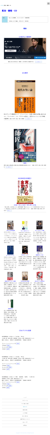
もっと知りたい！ (38, 61)
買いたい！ (9, 210)
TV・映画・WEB (25, 403)
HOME (2, 5)
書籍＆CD (25, 406)
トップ (25, 397)
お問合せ (25, 425)
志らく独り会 (25, 416)
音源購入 (18, 343)
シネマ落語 (25, 412)
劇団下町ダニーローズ (25, 419)
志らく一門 (25, 422)
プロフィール (25, 400)
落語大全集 (25, 409)
